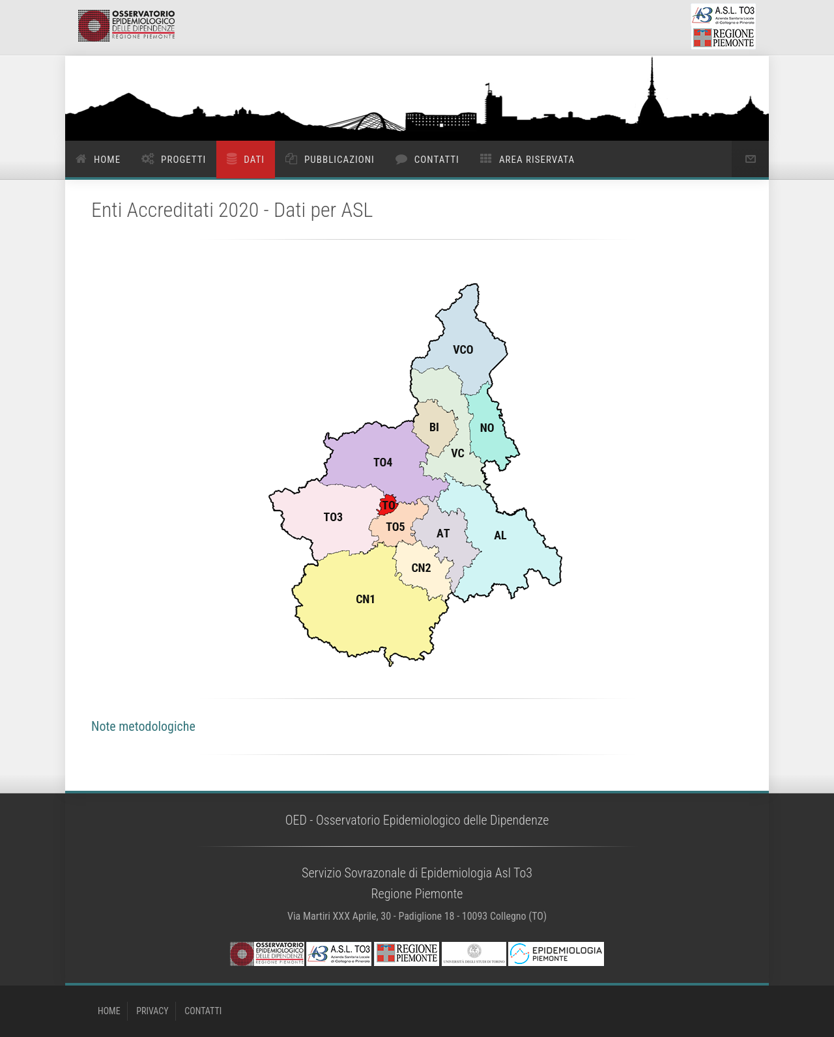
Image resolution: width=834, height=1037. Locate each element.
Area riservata (537, 159)
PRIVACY (152, 1011)
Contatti (436, 159)
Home (107, 159)
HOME (109, 1011)
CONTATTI (203, 1011)
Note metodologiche (143, 726)
